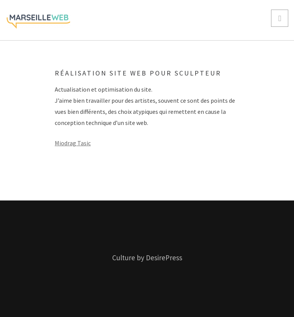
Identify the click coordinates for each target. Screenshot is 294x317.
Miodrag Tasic (73, 143)
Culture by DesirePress (147, 257)
